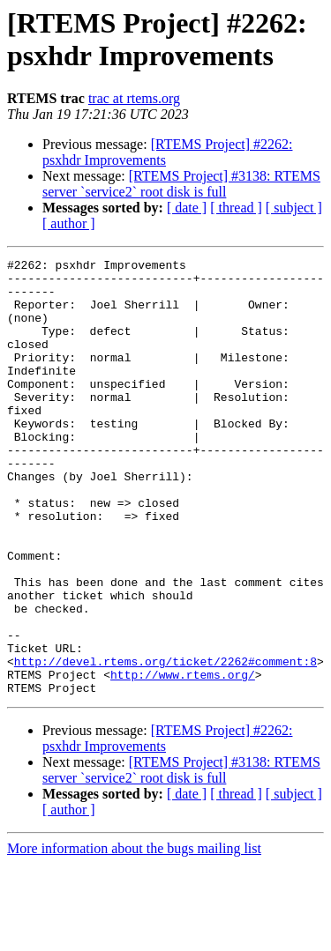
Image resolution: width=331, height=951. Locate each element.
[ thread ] (236, 207)
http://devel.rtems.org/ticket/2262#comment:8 (165, 743)
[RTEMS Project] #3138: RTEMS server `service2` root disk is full (181, 183)
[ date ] (187, 207)
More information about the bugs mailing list (134, 935)
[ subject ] (294, 207)
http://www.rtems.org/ (182, 759)
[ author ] (68, 223)
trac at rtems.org (134, 98)
